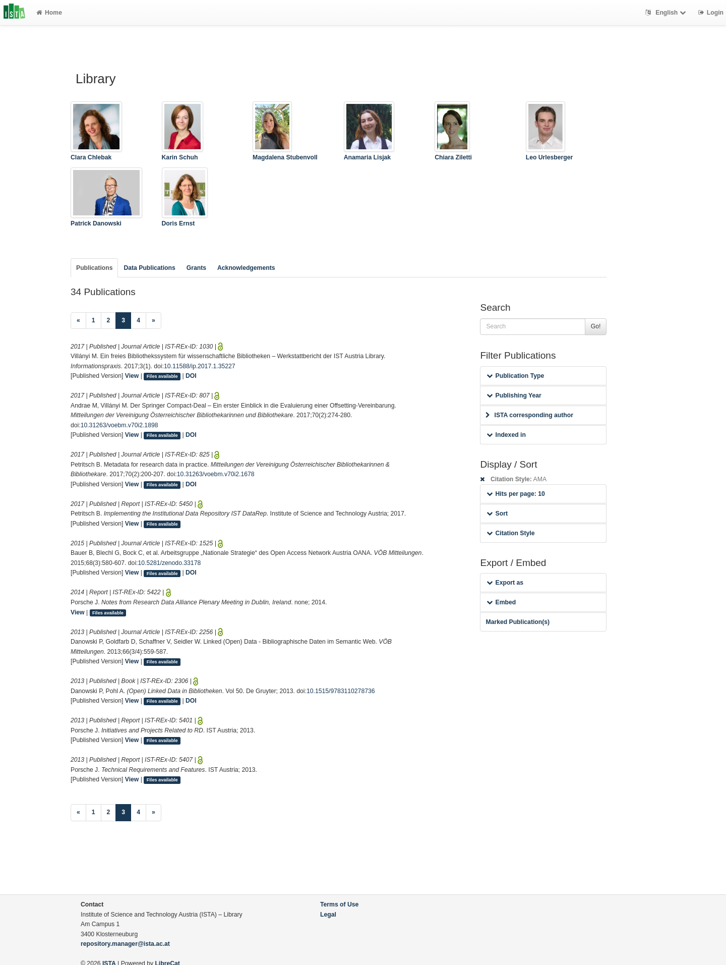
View (132, 375)
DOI (191, 375)
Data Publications (149, 267)
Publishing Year (514, 395)
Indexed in (506, 434)
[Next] (153, 320)
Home (49, 12)
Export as (505, 582)
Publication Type (515, 375)
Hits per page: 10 (515, 493)
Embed (501, 602)
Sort (497, 513)
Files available (162, 376)
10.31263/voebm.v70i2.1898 (119, 425)
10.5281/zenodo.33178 (169, 562)
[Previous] (78, 320)
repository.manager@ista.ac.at (125, 943)
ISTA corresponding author (529, 415)
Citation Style (510, 533)
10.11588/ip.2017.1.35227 (199, 366)
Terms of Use (339, 904)
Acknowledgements (246, 267)
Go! (596, 326)
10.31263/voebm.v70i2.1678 (216, 474)
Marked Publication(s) (518, 622)
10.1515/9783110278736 (341, 691)
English (666, 12)
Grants (196, 267)
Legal (328, 914)
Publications (94, 267)
